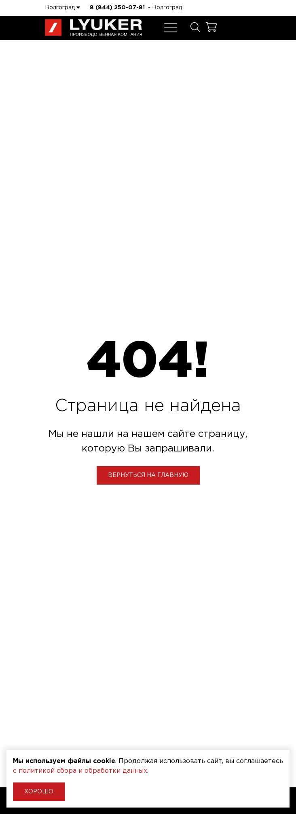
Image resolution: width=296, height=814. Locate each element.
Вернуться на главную (148, 475)
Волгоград (62, 7)
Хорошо (38, 791)
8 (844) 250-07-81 (117, 7)
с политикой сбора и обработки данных (80, 771)
